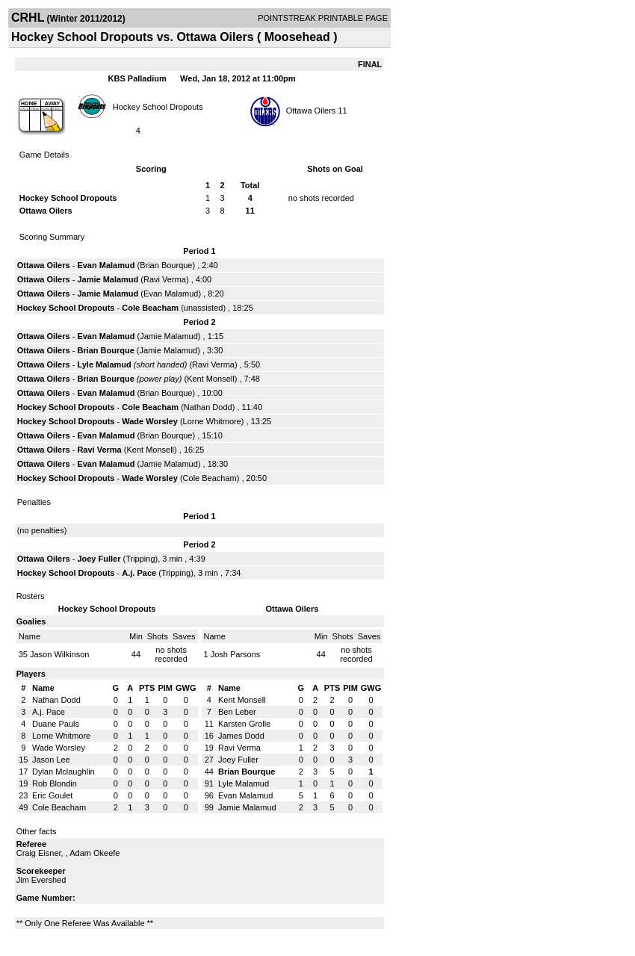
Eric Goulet (52, 795)
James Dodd (241, 735)
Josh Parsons (236, 654)
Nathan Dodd (208, 407)
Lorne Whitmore (212, 421)
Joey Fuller (98, 558)
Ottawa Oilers (311, 110)
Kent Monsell (211, 378)
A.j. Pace (139, 572)
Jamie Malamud (107, 279)
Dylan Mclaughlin (63, 771)
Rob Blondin (54, 783)
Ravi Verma (164, 279)
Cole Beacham (150, 307)
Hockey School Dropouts (158, 106)
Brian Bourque (166, 265)
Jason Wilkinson (59, 654)
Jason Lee (51, 759)
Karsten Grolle (244, 723)
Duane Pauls (55, 723)
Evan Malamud (105, 265)
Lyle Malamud (104, 364)
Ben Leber (237, 711)
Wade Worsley (150, 421)
